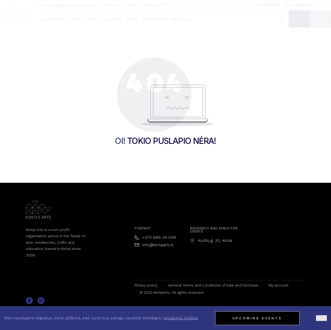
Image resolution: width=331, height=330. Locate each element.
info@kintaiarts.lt (158, 244)
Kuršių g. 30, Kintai (215, 240)
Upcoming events (257, 318)
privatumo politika (180, 317)
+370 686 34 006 (159, 237)
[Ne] (321, 318)
